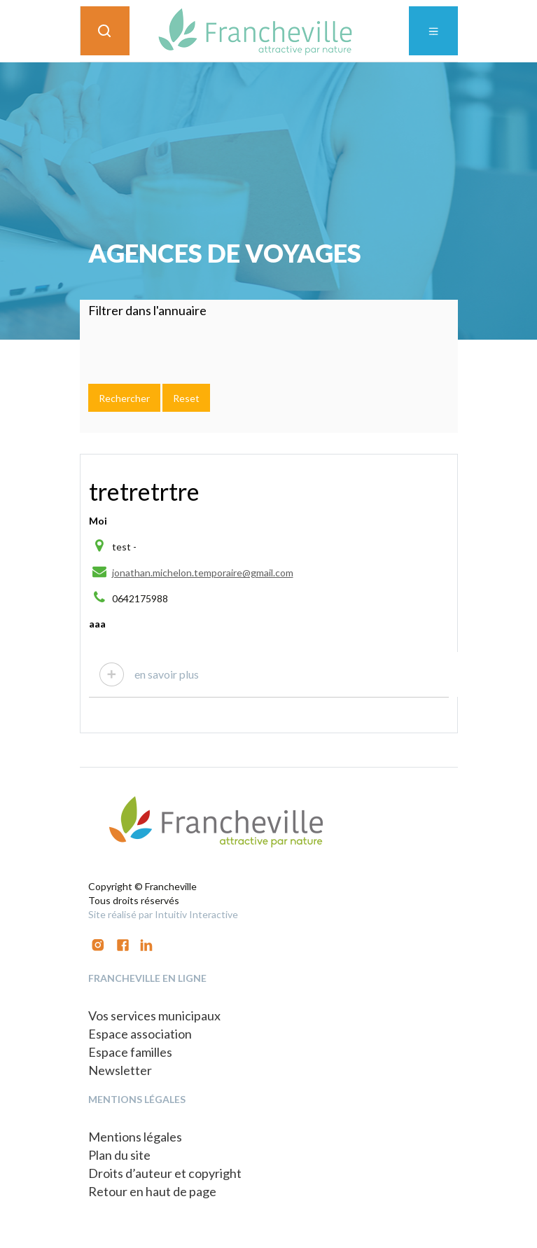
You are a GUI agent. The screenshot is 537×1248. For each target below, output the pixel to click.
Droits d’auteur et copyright (165, 1173)
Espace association (140, 1033)
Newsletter (120, 1070)
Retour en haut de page (152, 1191)
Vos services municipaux (154, 1015)
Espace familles (130, 1052)
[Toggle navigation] (433, 30)
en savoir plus (166, 674)
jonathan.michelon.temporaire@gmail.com (202, 572)
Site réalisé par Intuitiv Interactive (163, 914)
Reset (186, 398)
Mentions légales (135, 1136)
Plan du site (119, 1155)
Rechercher (124, 398)
